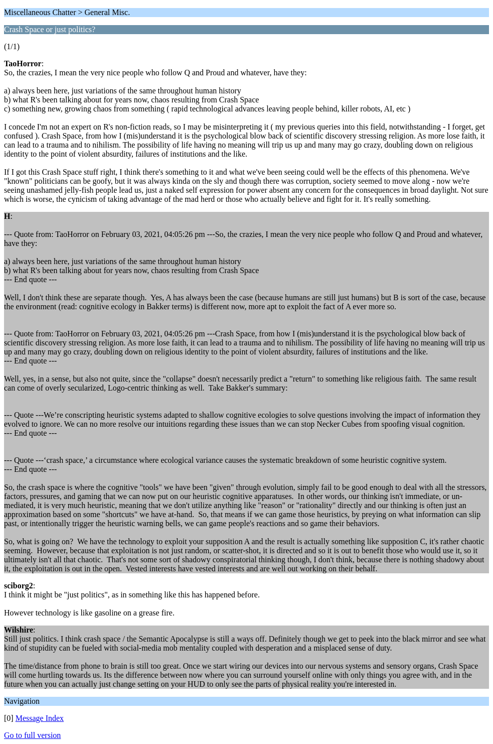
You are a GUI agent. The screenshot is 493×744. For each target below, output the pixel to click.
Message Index (40, 718)
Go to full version (32, 735)
